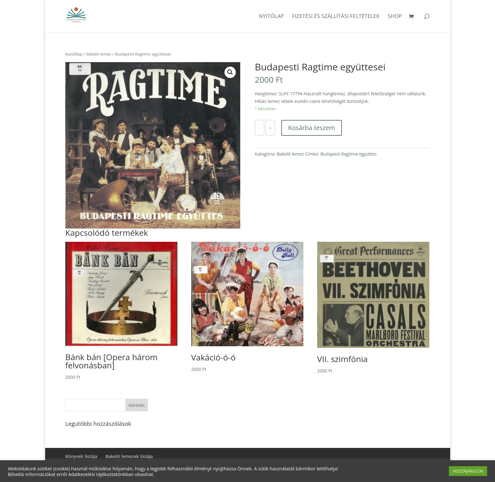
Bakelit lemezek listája (129, 456)
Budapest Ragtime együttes (348, 154)
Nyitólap (271, 17)
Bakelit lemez (98, 54)
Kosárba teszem (311, 127)
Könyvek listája (81, 456)
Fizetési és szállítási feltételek (336, 17)
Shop (395, 17)
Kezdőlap (74, 54)
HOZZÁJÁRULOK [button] (468, 471)
